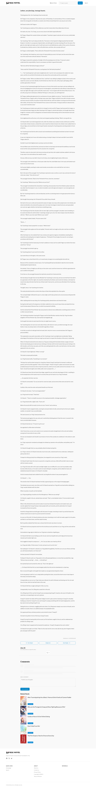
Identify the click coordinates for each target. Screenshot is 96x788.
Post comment (25, 689)
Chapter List (48, 642)
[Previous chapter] (29, 642)
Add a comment (24, 677)
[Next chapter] (67, 642)
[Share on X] (9, 758)
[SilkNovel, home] (13, 3)
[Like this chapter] (48, 652)
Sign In (86, 3)
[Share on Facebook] (7, 758)
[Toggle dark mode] (53, 2)
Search (80, 3)
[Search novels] (68, 2)
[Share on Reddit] (11, 758)
